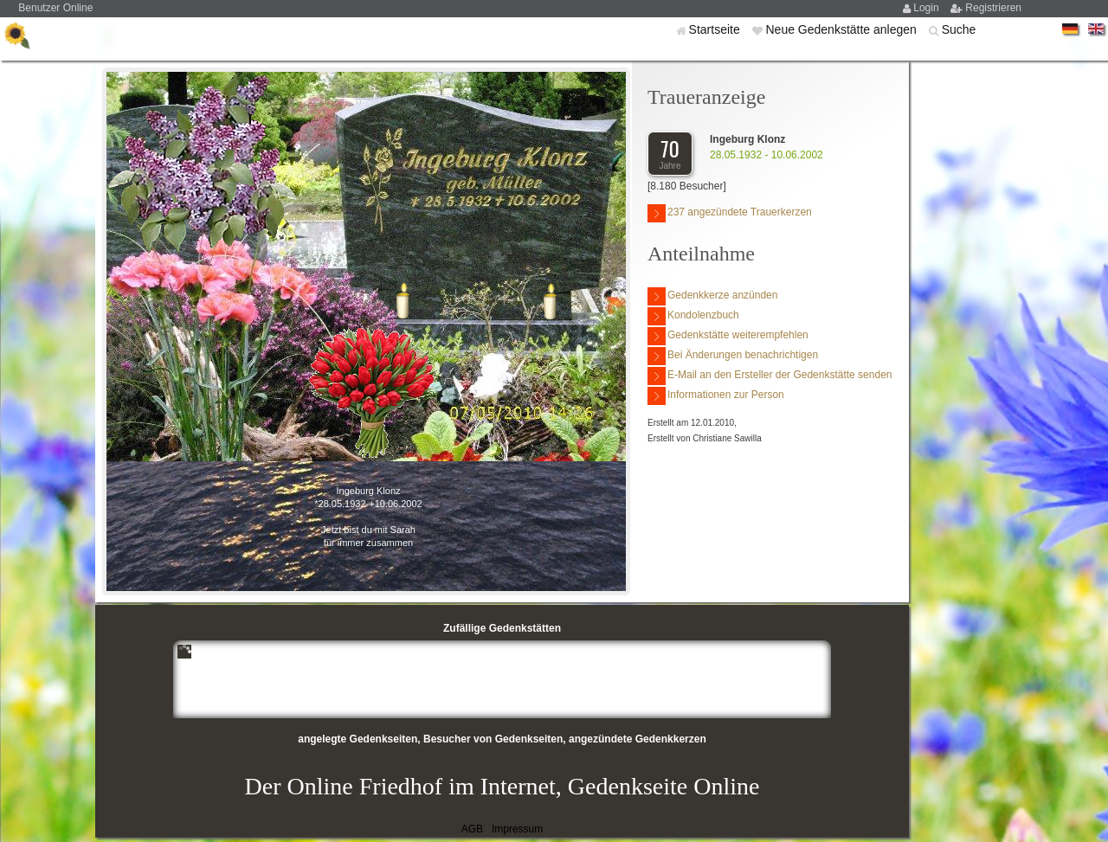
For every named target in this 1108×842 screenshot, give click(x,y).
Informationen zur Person (715, 396)
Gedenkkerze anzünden (712, 296)
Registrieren (993, 8)
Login (927, 8)
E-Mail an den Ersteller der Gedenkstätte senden (769, 376)
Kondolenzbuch (693, 316)
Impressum (517, 829)
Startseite (716, 29)
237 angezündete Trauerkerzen (729, 213)
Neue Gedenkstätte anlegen (842, 29)
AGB (472, 829)
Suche (959, 29)
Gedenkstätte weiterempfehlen (727, 336)
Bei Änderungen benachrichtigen (732, 356)
